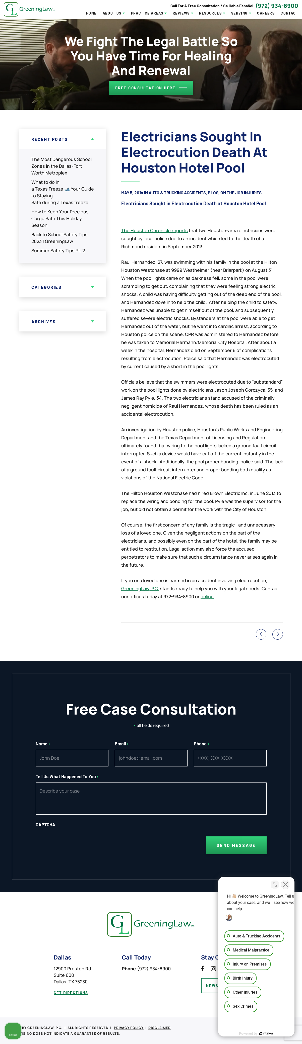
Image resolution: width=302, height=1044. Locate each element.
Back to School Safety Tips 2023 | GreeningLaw (59, 237)
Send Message (236, 845)
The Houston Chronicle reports (154, 230)
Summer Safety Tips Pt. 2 (58, 250)
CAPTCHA (45, 824)
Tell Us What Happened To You (67, 776)
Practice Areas (147, 13)
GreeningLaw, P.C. (140, 588)
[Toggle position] (275, 884)
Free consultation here (145, 87)
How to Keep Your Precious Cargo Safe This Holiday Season (60, 218)
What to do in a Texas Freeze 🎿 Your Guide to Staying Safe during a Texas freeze (62, 192)
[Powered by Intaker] (259, 1033)
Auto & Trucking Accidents (177, 192)
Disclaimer (159, 1027)
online (207, 596)
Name (43, 743)
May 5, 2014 (132, 192)
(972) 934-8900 (276, 6)
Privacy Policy (129, 1027)
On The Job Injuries (241, 192)
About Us (112, 13)
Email (122, 743)
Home (91, 13)
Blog (213, 192)
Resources (210, 13)
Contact (289, 13)
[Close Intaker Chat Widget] (285, 884)
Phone (201, 743)
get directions (71, 993)
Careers (266, 13)
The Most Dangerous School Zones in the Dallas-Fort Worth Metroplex (61, 166)
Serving (239, 13)
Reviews (181, 13)
